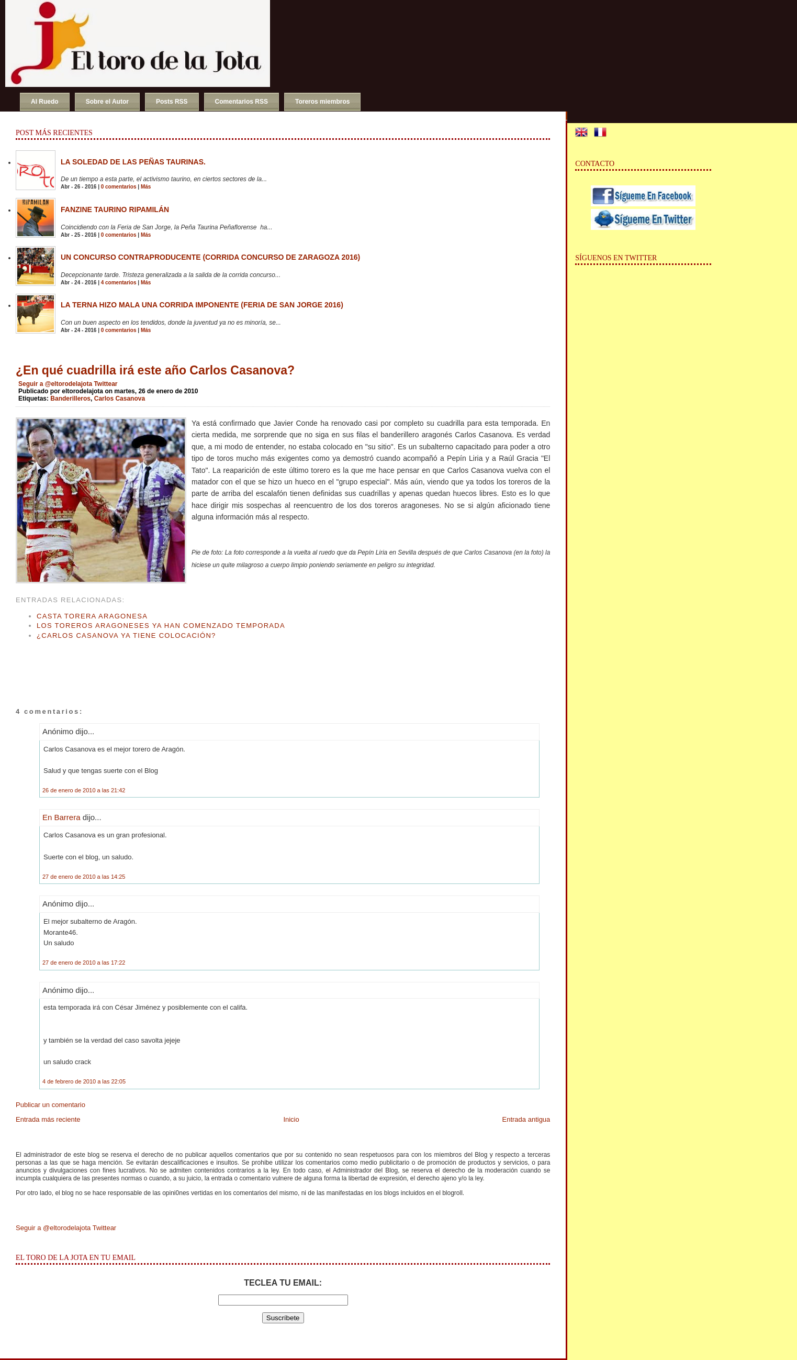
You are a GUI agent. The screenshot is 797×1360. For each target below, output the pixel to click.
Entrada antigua (526, 1119)
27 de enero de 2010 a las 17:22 (83, 962)
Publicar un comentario (50, 1105)
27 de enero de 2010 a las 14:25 (83, 877)
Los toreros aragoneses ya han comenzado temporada (161, 625)
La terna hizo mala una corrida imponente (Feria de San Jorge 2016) (202, 305)
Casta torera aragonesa (92, 616)
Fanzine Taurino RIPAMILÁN (115, 209)
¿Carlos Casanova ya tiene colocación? (126, 635)
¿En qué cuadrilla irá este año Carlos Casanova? (155, 370)
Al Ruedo (45, 101)
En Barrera (61, 817)
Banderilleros (70, 398)
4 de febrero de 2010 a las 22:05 (84, 1081)
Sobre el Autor (107, 101)
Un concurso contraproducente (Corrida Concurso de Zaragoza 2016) (210, 257)
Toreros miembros (322, 101)
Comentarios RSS (241, 101)
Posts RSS (172, 101)
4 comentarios (119, 282)
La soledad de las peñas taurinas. (133, 162)
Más (146, 187)
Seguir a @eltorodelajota (55, 384)
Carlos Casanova (119, 398)
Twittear (105, 384)
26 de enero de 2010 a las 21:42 (83, 790)
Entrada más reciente (48, 1119)
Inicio (291, 1119)
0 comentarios (119, 187)
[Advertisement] (138, 663)
